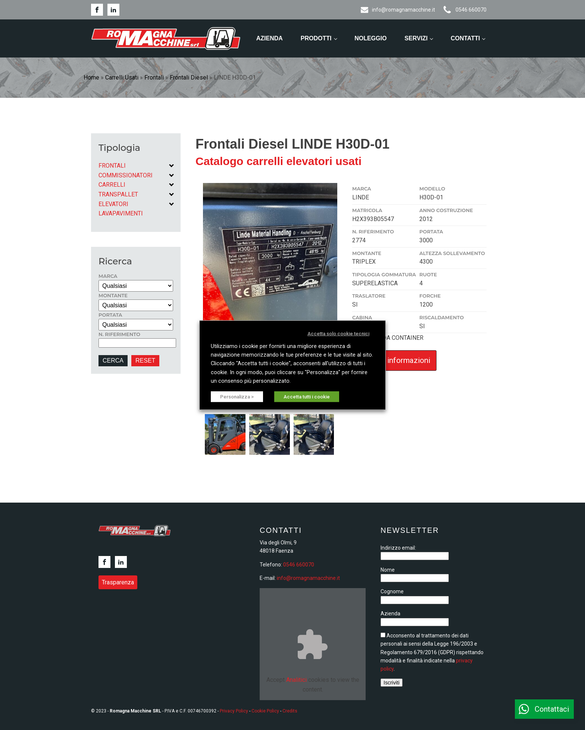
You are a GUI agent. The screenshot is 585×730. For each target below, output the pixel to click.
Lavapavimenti (120, 213)
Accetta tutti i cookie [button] (307, 397)
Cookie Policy (265, 711)
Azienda (269, 38)
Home (91, 77)
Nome (388, 570)
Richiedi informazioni (394, 360)
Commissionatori (125, 175)
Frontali (154, 77)
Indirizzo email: (398, 548)
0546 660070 (298, 565)
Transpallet (118, 194)
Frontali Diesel (189, 77)
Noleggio (370, 38)
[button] (544, 709)
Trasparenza (118, 582)
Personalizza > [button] (237, 397)
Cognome (392, 591)
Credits (289, 711)
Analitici (296, 679)
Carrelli (111, 184)
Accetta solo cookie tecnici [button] (338, 333)
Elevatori (113, 204)
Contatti (465, 38)
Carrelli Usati (121, 77)
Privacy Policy (234, 711)
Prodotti (316, 38)
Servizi (416, 38)
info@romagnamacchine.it (308, 578)
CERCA (113, 360)
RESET (145, 360)
